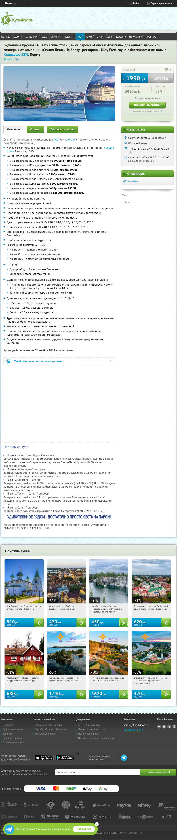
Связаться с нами (133, 729)
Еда (8, 36)
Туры (80, 36)
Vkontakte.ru (164, 727)
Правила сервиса (12, 738)
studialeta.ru (134, 181)
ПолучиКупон (137, 36)
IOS (57, 139)
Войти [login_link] (136, 3)
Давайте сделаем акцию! (49, 725)
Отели (101, 36)
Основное (13, 129)
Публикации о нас (13, 729)
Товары (70, 36)
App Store (44, 758)
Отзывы (35, 129)
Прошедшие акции (45, 733)
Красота (18, 36)
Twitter (169, 727)
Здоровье (121, 36)
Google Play (64, 758)
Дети (111, 36)
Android (70, 139)
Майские (153, 36)
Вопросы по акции (63, 129)
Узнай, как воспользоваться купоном (38, 361)
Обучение (56, 36)
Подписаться (84, 829)
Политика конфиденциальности (96, 738)
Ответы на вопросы (13, 742)
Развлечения (32, 36)
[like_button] (166, 70)
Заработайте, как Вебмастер (51, 729)
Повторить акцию (147, 105)
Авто (45, 36)
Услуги (90, 36)
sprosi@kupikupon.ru (136, 725)
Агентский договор (89, 725)
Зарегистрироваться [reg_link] (161, 3)
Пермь (8, 3)
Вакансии (8, 733)
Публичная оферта (89, 733)
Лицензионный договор (92, 729)
